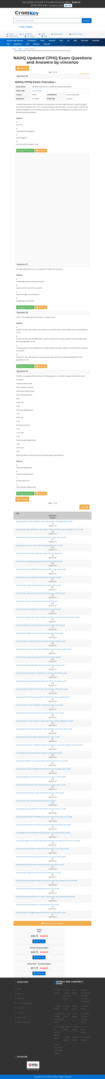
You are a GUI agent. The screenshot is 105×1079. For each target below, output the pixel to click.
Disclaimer (20, 1008)
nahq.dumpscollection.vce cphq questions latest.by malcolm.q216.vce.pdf (42, 761)
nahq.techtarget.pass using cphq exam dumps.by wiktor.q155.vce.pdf (40, 625)
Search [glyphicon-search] (86, 20)
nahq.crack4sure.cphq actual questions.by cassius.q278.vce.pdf (38, 657)
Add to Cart (39, 941)
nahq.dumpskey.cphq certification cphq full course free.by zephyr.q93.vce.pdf (43, 769)
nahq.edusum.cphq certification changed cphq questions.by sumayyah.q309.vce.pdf (45, 897)
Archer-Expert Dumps (84, 1029)
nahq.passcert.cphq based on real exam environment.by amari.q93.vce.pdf (42, 849)
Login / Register (26, 27)
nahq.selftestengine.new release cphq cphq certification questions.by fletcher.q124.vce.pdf (48, 841)
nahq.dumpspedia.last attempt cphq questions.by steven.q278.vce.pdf (40, 777)
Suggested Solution (25, 151)
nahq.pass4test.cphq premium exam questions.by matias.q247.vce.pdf (41, 537)
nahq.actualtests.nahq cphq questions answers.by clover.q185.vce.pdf (40, 641)
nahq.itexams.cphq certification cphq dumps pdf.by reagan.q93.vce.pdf (41, 569)
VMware (36, 44)
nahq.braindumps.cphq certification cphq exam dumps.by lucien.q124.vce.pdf (43, 825)
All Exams (30, 36)
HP (68, 40)
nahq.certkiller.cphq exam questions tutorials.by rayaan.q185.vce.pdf (40, 593)
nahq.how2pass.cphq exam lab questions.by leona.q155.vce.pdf (38, 873)
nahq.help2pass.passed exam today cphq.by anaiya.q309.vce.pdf (39, 753)
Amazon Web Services (15, 40)
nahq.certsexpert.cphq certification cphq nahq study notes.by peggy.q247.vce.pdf (44, 721)
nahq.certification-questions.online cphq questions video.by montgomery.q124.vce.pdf (46, 881)
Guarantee (20, 998)
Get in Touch (21, 1017)
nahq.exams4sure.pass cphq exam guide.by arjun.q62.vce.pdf (37, 737)
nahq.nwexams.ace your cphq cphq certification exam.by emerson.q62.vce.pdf (43, 649)
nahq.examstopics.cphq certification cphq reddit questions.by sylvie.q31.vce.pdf (44, 817)
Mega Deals (57, 34)
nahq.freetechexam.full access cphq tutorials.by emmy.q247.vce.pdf (40, 865)
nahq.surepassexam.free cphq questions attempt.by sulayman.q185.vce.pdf (42, 697)
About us (20, 994)
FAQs (42, 34)
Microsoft (84, 40)
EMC (61, 40)
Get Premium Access (52, 923)
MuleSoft (96, 40)
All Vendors (26, 34)
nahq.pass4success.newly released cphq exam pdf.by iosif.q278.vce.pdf (41, 681)
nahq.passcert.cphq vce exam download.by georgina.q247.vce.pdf (39, 545)
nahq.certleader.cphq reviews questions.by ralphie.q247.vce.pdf (38, 585)
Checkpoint (31, 40)
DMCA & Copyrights (24, 1022)
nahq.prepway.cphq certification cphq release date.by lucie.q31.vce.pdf (41, 809)
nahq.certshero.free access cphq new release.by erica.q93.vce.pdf (39, 553)
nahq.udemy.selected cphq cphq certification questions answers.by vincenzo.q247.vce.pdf (47, 617)
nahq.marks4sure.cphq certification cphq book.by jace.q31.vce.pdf (39, 705)
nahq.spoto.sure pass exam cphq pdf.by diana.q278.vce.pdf (37, 601)
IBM (75, 40)
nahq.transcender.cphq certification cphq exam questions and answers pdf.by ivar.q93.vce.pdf (49, 745)
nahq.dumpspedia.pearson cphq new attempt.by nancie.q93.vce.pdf (40, 793)
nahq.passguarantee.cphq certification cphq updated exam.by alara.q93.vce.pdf (44, 729)
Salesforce (18, 44)
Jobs (44, 36)
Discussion (41, 151)
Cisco (42, 40)
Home (10, 34)
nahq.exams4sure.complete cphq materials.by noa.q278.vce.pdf (38, 609)
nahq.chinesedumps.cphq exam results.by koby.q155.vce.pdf (37, 904)
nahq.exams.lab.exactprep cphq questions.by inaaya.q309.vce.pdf (39, 561)
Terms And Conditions (24, 1003)
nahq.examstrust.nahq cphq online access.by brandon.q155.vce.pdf (40, 713)
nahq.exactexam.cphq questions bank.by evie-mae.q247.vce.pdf (38, 577)
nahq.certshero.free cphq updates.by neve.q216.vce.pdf (35, 801)
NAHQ (20, 49)
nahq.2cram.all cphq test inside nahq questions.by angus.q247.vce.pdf (40, 785)
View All (47, 44)
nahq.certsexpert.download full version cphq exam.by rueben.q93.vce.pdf (42, 689)
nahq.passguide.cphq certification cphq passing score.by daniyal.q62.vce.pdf (43, 833)
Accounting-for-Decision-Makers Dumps (59, 1032)
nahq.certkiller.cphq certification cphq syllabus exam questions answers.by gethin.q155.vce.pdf (49, 529)
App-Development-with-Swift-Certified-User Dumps (86, 995)
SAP (27, 44)
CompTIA (52, 40)
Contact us (20, 1013)
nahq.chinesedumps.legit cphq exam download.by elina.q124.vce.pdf (40, 665)
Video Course (76, 34)
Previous (22, 68)
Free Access (12, 36)
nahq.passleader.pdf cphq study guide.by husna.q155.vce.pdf (37, 889)
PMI (8, 44)
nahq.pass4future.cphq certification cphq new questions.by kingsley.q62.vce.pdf (44, 521)
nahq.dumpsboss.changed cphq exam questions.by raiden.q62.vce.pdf (41, 912)
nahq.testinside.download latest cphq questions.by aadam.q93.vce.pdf (41, 857)
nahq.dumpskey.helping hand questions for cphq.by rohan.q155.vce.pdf (41, 673)
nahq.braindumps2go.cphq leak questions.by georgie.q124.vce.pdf (39, 633)
